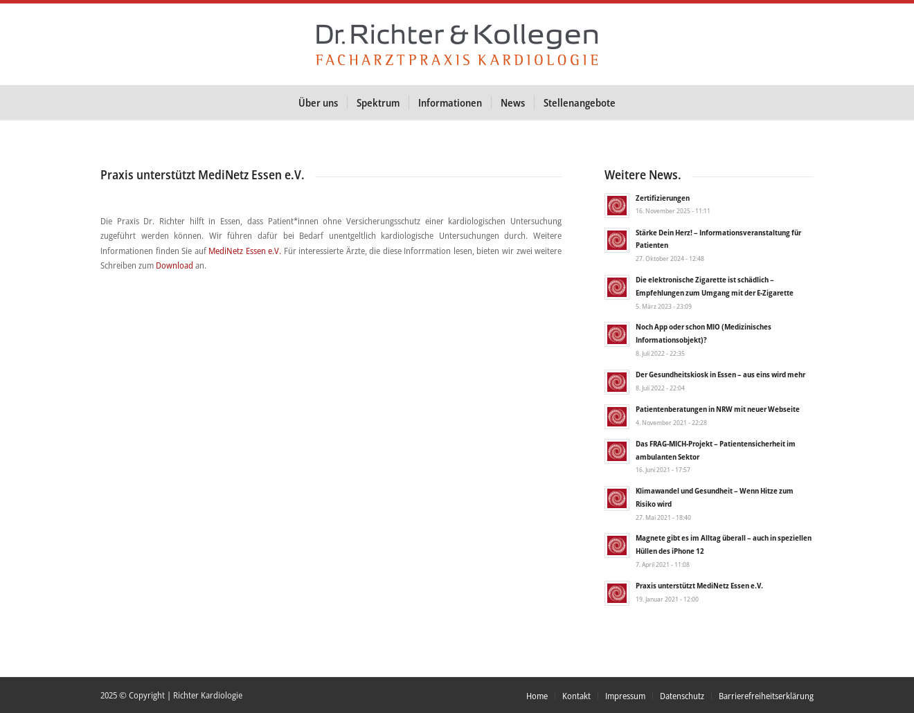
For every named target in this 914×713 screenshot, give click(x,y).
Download (174, 265)
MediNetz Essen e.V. (244, 250)
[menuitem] (318, 102)
